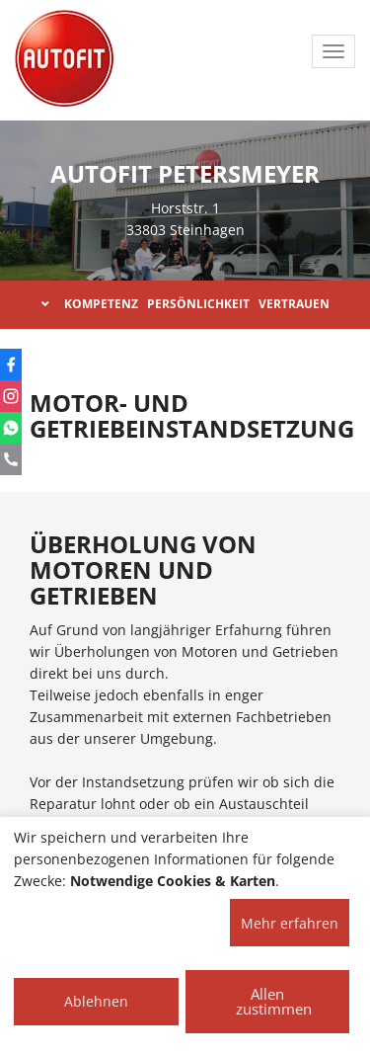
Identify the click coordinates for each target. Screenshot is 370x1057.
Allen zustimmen (274, 1001)
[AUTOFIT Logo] (64, 59)
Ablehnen (96, 1001)
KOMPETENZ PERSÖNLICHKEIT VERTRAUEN (185, 303)
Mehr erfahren (289, 923)
